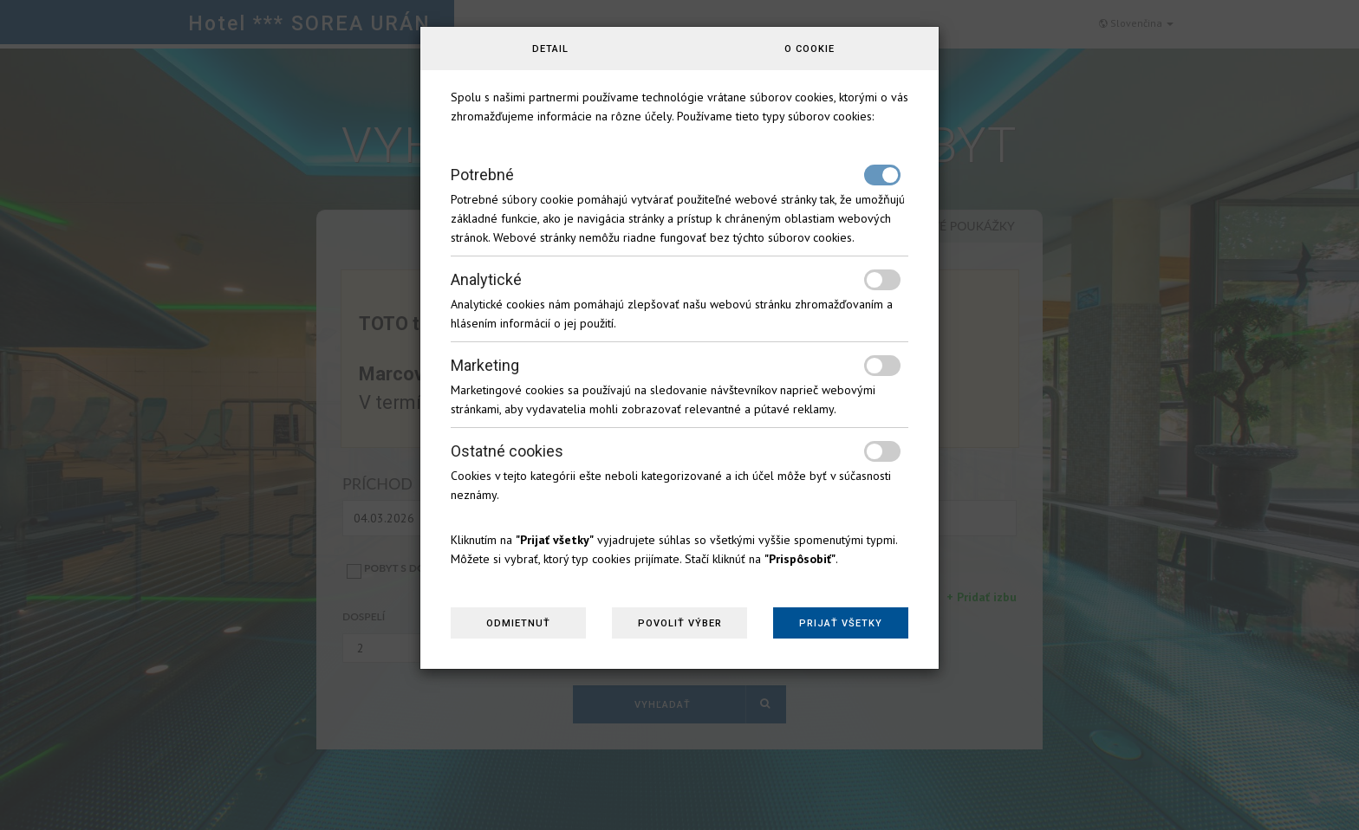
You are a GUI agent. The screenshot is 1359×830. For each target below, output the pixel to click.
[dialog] (679, 415)
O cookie (809, 49)
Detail (550, 49)
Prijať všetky (840, 623)
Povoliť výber (680, 623)
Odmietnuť (518, 623)
